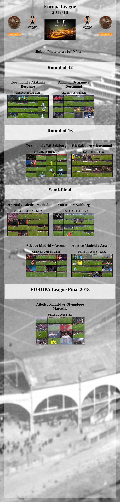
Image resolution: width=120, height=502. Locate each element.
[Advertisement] (18, 366)
